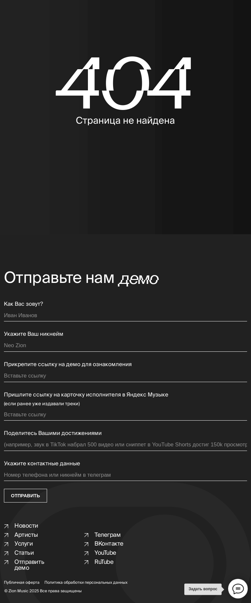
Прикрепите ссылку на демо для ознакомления (68, 364)
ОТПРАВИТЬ (25, 495)
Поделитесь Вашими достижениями (53, 433)
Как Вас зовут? (23, 304)
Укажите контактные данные (42, 463)
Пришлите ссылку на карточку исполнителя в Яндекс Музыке (86, 394)
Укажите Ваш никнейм (33, 334)
